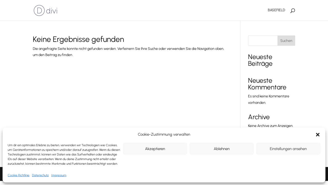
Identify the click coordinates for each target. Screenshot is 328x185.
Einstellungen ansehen (288, 148)
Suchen (286, 41)
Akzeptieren (155, 148)
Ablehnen (222, 148)
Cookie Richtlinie (18, 175)
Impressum (58, 175)
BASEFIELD (276, 10)
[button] (317, 134)
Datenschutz (40, 175)
